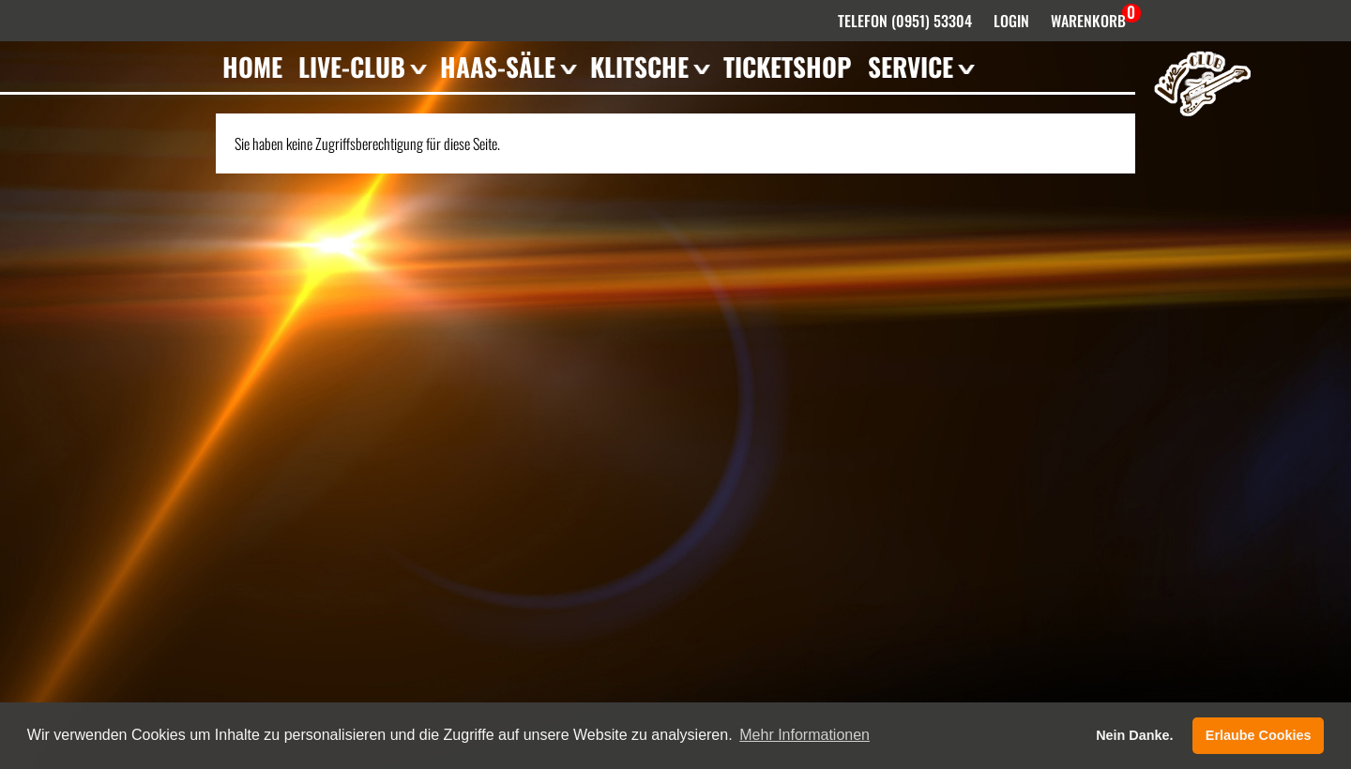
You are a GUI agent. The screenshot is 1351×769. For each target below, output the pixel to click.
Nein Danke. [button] (1134, 735)
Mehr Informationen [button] (804, 735)
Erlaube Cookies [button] (1259, 735)
